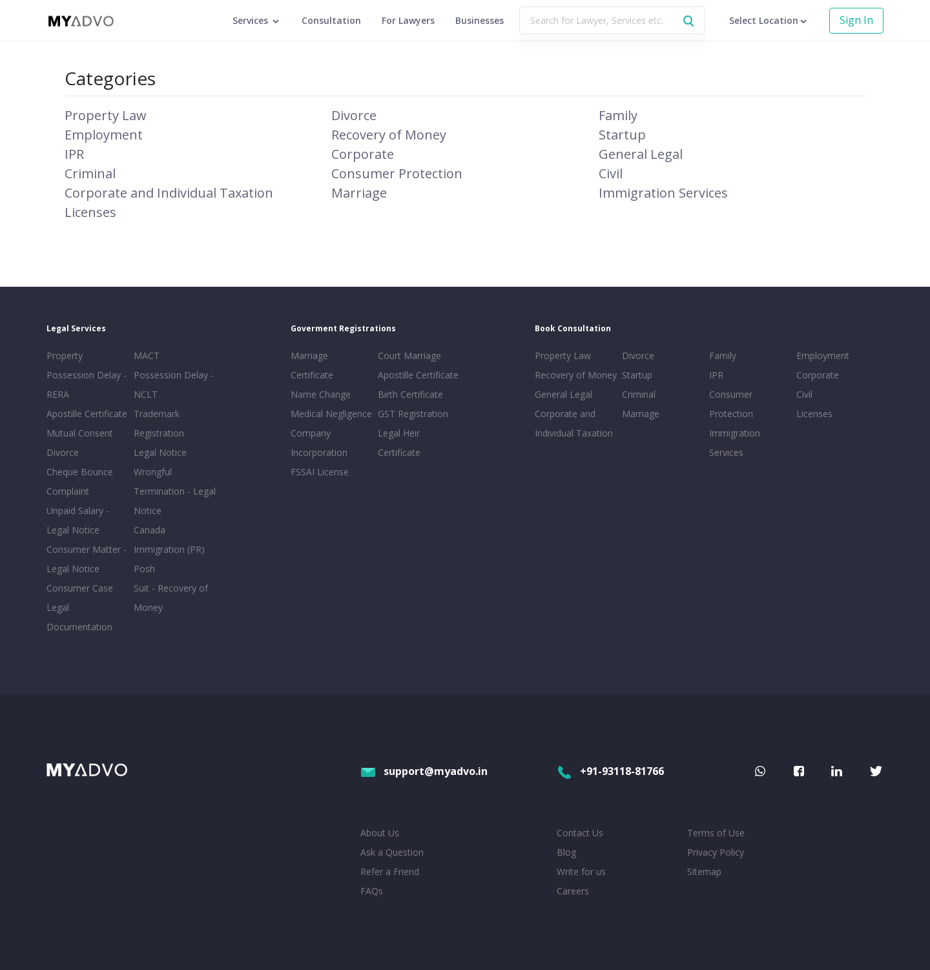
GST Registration (413, 414)
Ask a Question (392, 852)
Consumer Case (79, 588)
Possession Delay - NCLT (174, 384)
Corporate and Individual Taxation (169, 192)
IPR (74, 154)
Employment (104, 134)
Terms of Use (716, 833)
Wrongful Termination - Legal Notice (175, 491)
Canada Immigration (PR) (169, 539)
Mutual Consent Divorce (79, 443)
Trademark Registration (159, 423)
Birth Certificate (410, 394)
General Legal (641, 154)
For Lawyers (408, 20)
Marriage (359, 192)
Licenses (90, 212)
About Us (379, 833)
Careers (573, 891)
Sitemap (704, 871)
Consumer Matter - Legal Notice (86, 559)
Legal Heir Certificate (399, 443)
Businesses (479, 20)
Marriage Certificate (312, 365)
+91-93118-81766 (610, 771)
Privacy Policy (715, 852)
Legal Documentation (79, 617)
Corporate (362, 154)
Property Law (106, 115)
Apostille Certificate (86, 414)
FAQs (371, 891)
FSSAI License (320, 472)
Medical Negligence (331, 414)
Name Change (321, 394)
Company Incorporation (319, 443)
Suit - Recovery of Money (171, 598)
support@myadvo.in (424, 771)
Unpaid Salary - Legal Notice (77, 520)
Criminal (90, 173)
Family (618, 115)
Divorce (354, 115)
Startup (622, 134)
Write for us (581, 871)
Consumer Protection (396, 173)
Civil (611, 173)
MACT (147, 355)
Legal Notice (160, 452)
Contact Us (580, 833)
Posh (144, 568)
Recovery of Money (388, 134)
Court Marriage (409, 355)
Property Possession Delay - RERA (86, 374)
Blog (566, 852)
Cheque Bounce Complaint (79, 481)
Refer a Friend (389, 871)
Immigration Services (663, 192)
